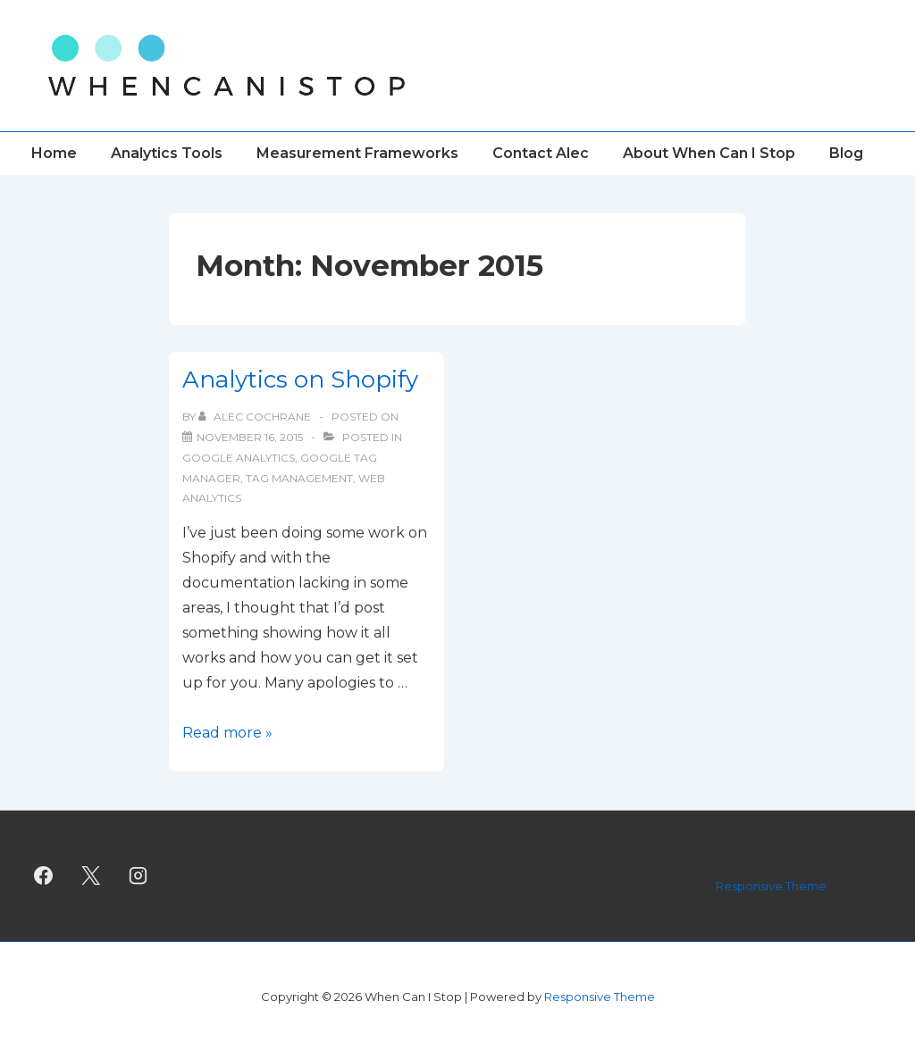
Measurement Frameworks (357, 153)
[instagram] (138, 876)
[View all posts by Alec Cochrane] (256, 416)
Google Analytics (238, 457)
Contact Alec (540, 153)
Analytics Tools (166, 153)
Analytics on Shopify (300, 379)
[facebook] (44, 876)
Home (54, 153)
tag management (299, 478)
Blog (846, 153)
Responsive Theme (771, 886)
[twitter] (91, 876)
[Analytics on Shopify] (250, 437)
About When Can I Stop (709, 153)
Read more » (227, 732)
